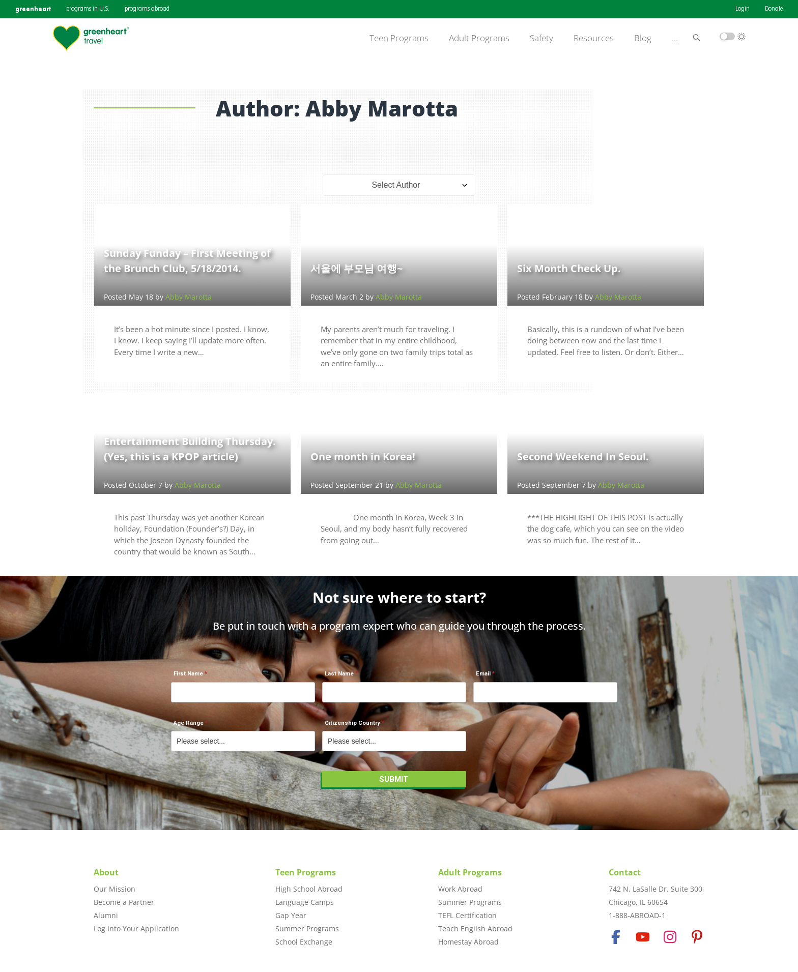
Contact (625, 872)
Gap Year (290, 915)
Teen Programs (399, 38)
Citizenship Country (352, 723)
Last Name (339, 673)
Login (742, 9)
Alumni (106, 915)
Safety (541, 38)
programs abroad (147, 9)
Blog (642, 38)
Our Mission (114, 889)
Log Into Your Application (136, 928)
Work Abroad (460, 889)
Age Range (189, 723)
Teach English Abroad (475, 928)
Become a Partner (124, 902)
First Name (188, 673)
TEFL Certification (467, 915)
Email (483, 673)
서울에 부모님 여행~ (356, 268)
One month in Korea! (362, 456)
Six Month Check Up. (569, 268)
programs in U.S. (87, 9)
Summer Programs (307, 928)
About (106, 872)
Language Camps (304, 902)
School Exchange (303, 942)
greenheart (33, 9)
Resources (594, 38)
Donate (774, 9)
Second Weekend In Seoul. (583, 456)
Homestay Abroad (468, 942)
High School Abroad (309, 889)
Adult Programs (479, 38)
